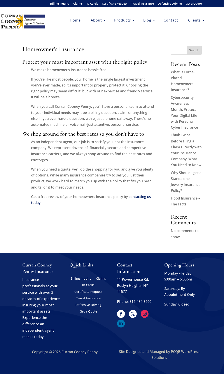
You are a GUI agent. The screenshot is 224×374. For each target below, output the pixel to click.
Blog (147, 21)
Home (75, 21)
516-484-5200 (140, 301)
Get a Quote (194, 3)
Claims (77, 3)
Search (194, 50)
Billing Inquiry (59, 3)
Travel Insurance (142, 3)
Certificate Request (114, 3)
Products (122, 21)
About (96, 21)
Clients (194, 21)
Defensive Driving (170, 3)
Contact (171, 21)
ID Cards (92, 3)
